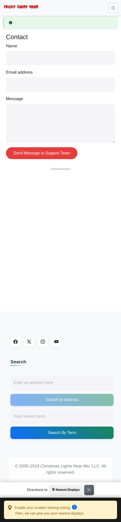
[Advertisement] (59, 232)
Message (14, 98)
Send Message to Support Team (41, 153)
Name (11, 46)
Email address (19, 72)
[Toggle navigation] (113, 8)
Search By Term (62, 433)
